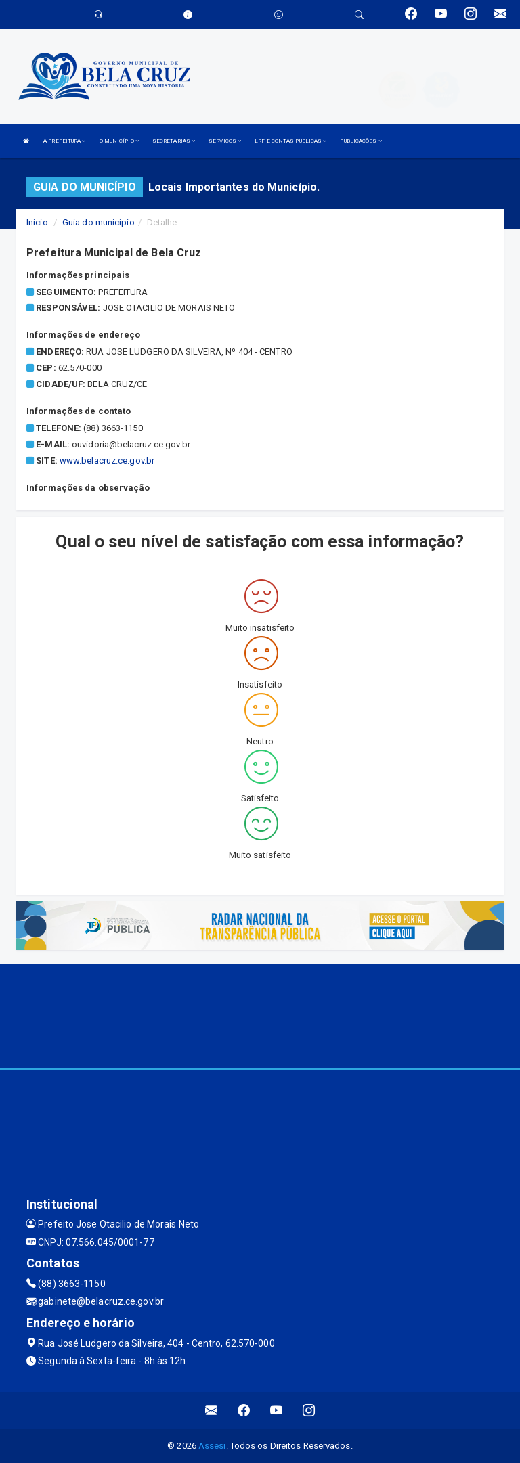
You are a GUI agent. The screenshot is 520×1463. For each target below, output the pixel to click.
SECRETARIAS (173, 141)
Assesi (212, 1446)
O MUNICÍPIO (119, 141)
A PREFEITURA (64, 141)
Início (37, 222)
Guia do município (98, 222)
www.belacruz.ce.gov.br (107, 460)
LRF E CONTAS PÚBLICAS (290, 141)
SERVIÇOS (225, 141)
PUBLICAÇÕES (360, 141)
